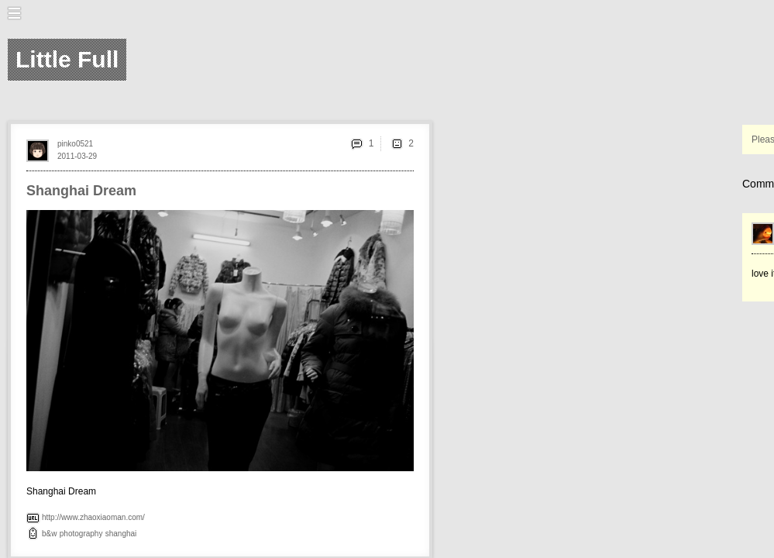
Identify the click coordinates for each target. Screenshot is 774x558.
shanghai (121, 533)
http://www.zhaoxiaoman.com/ (93, 517)
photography (81, 533)
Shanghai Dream (81, 190)
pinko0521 (75, 144)
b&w (49, 533)
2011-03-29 (77, 156)
